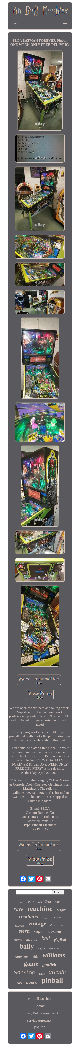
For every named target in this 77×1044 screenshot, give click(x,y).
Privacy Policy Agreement (40, 1013)
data (58, 901)
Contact (39, 1006)
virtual (45, 918)
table (35, 957)
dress (53, 925)
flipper (41, 948)
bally (27, 946)
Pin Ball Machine (40, 999)
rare (19, 909)
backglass (19, 925)
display (31, 939)
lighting (44, 901)
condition (28, 916)
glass (42, 973)
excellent (54, 948)
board (31, 983)
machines (56, 917)
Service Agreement (40, 1020)
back (22, 902)
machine (40, 908)
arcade (57, 971)
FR (43, 1028)
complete (21, 957)
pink (31, 901)
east (19, 982)
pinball (52, 980)
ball (45, 938)
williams (54, 955)
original (18, 939)
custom (54, 931)
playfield (60, 939)
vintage (37, 923)
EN (36, 1028)
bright (62, 910)
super (39, 931)
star (62, 925)
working (24, 972)
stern (24, 931)
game (31, 963)
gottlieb (49, 964)
